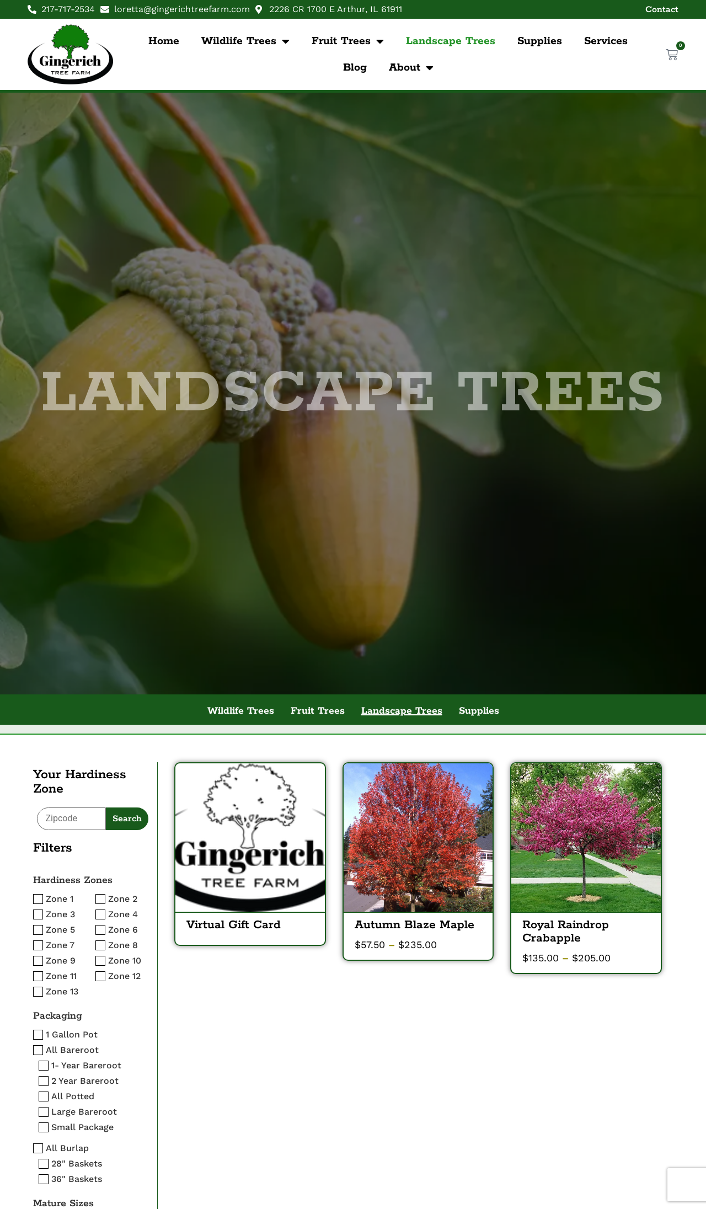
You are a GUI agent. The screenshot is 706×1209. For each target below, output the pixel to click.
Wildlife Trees (245, 41)
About (411, 67)
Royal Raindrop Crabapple (565, 931)
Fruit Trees (348, 41)
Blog (355, 67)
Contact (661, 9)
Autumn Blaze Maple (414, 925)
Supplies (539, 41)
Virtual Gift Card (233, 925)
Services (606, 41)
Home (163, 41)
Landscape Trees (450, 41)
